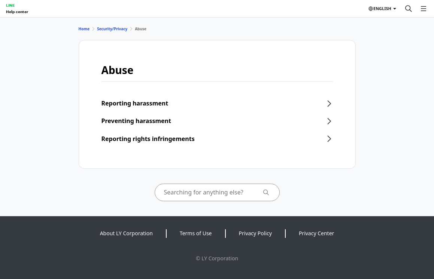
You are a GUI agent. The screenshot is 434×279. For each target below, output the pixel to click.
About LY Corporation (126, 233)
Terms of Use (196, 233)
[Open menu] (423, 8)
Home (84, 28)
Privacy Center (316, 233)
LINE (10, 5)
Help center (17, 11)
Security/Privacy (112, 28)
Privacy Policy (255, 233)
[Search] (408, 8)
